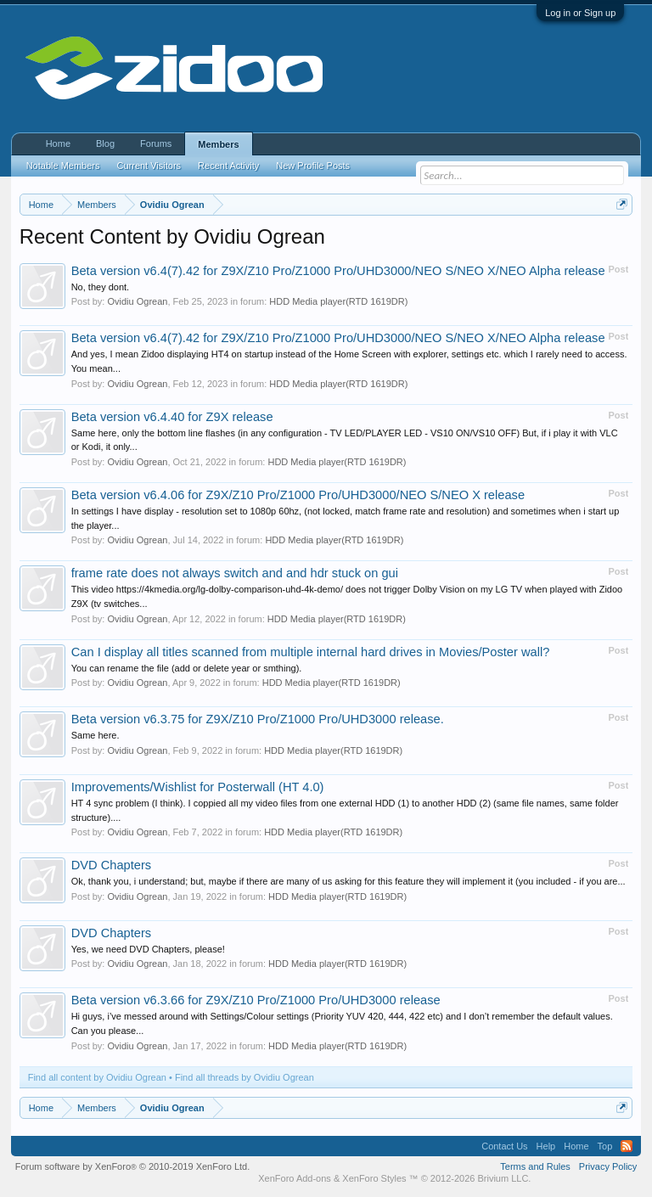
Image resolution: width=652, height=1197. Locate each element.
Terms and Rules (535, 1166)
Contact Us (504, 1146)
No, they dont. (100, 287)
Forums (155, 143)
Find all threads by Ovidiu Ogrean (244, 1077)
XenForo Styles (374, 1178)
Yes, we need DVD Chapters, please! (148, 949)
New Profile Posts (313, 165)
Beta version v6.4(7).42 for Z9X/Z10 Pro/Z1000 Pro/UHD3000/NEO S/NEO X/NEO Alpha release (338, 271)
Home (58, 143)
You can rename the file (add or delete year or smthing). (186, 668)
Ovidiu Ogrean (137, 301)
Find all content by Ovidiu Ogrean (97, 1077)
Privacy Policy (608, 1166)
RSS (626, 1146)
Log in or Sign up (580, 13)
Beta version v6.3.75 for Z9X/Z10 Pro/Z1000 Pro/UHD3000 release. (257, 719)
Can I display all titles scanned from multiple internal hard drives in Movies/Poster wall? (310, 652)
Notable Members (63, 165)
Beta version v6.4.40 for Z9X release (172, 417)
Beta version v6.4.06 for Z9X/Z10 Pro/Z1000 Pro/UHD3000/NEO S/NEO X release (298, 495)
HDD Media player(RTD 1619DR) (338, 301)
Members (218, 144)
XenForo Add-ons (294, 1178)
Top (605, 1146)
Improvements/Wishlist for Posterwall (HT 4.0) (197, 787)
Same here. (95, 735)
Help (546, 1146)
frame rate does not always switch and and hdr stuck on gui (234, 573)
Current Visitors (149, 165)
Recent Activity (228, 165)
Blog (105, 143)
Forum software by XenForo (132, 1166)
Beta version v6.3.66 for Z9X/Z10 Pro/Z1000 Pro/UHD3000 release (256, 1000)
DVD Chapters (111, 865)
